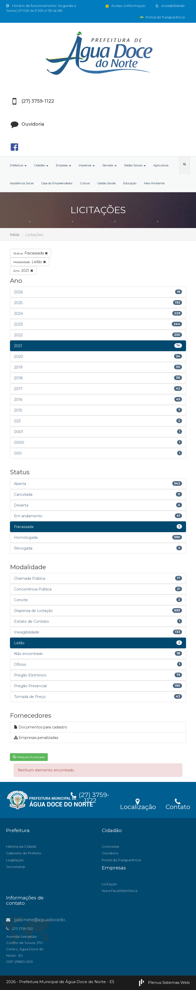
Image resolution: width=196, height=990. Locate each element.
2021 (23, 270)
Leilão (29, 262)
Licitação (109, 884)
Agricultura (160, 165)
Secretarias (15, 867)
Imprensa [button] (87, 165)
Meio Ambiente (154, 183)
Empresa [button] (63, 165)
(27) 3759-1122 (90, 797)
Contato (178, 803)
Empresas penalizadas (36, 737)
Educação (129, 183)
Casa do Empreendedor (56, 183)
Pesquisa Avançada (29, 757)
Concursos (110, 846)
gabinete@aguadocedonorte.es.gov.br (51, 919)
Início (14, 234)
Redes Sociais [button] (135, 165)
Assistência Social (22, 183)
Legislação (15, 860)
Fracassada (30, 253)
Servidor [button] (109, 165)
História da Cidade (21, 846)
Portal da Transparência (162, 17)
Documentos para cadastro (40, 727)
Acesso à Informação (125, 6)
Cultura (85, 183)
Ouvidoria (110, 853)
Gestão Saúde (106, 183)
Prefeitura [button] (18, 165)
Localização (138, 803)
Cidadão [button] (41, 165)
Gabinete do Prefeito (23, 853)
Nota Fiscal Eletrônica (119, 891)
